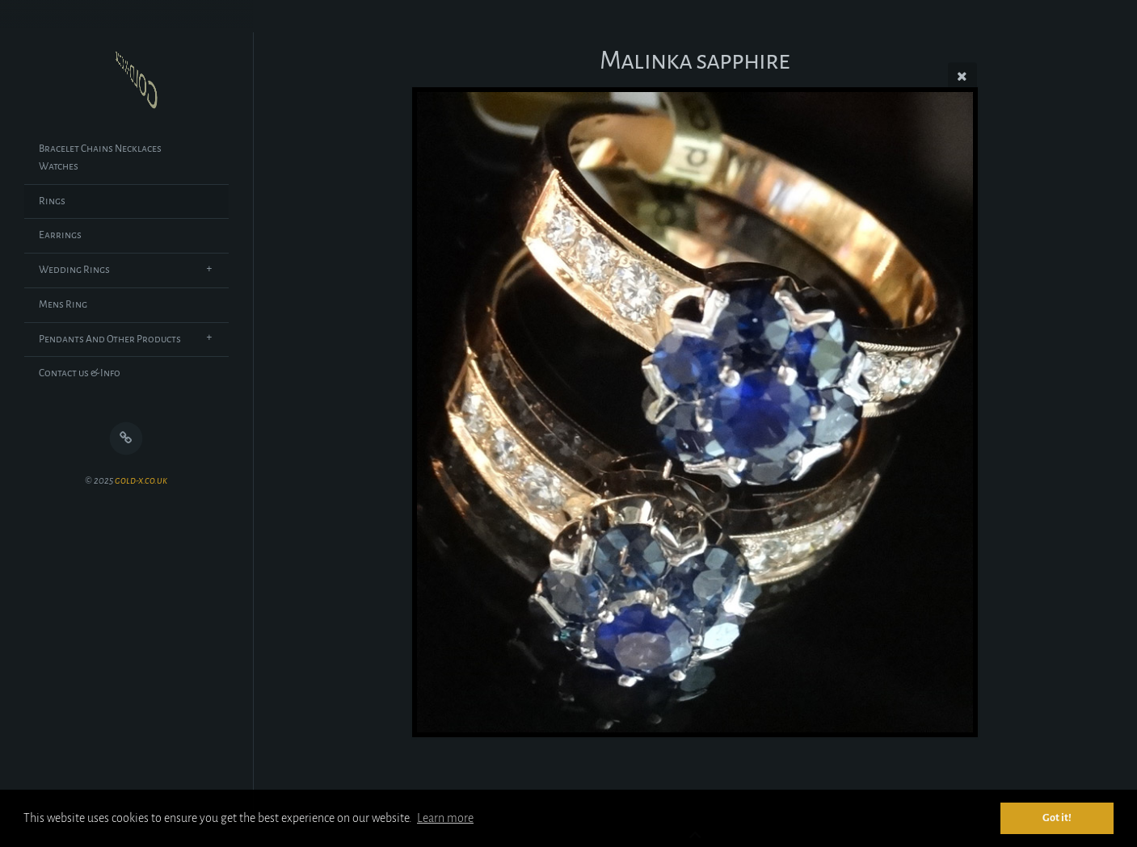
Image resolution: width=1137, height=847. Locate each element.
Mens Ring (63, 304)
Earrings (60, 235)
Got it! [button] (1057, 817)
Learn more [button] (445, 817)
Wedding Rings (74, 269)
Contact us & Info (79, 373)
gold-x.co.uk (141, 481)
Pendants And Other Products (110, 339)
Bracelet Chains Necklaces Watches (100, 157)
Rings (52, 201)
